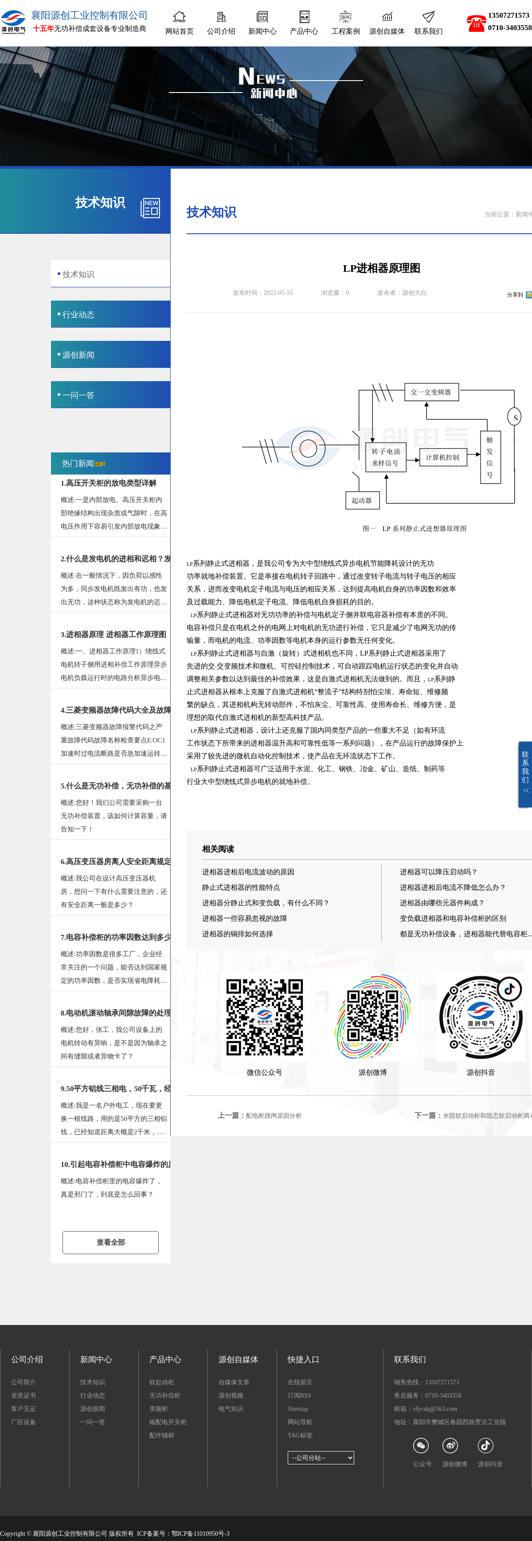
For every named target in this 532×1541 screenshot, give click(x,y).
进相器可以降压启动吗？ (439, 872)
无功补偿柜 (164, 1395)
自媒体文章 (234, 1382)
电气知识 (231, 1409)
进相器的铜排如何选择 (237, 934)
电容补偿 (201, 627)
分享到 (515, 295)
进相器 (243, 614)
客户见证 (23, 1409)
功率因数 (421, 589)
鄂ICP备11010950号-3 (201, 1533)
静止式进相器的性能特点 (241, 887)
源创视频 (231, 1395)
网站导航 (300, 1422)
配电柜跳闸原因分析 (274, 1115)
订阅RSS (299, 1395)
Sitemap (298, 1409)
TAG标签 (300, 1435)
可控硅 (291, 666)
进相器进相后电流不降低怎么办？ (453, 887)
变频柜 (158, 1409)
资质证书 (23, 1395)
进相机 (321, 653)
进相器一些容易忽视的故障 (244, 918)
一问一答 (92, 1422)
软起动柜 (161, 1382)
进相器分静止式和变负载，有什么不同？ (266, 903)
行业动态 (92, 1395)
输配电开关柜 (168, 1422)
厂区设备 (23, 1422)
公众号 (422, 1453)
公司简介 (23, 1382)
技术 (245, 666)
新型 (279, 717)
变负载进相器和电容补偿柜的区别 (453, 918)
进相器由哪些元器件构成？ (442, 903)
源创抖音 (490, 1453)
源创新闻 (92, 1409)
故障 (435, 743)
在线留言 (300, 1382)
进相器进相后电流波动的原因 (248, 872)
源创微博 (454, 1453)
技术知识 (92, 1382)
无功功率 (275, 614)
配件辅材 (161, 1435)
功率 (194, 576)
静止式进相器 (228, 563)
